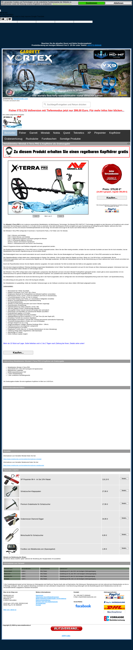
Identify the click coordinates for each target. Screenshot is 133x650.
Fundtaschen (49, 138)
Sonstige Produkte (70, 138)
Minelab (45, 132)
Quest (66, 132)
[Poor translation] (8, 19)
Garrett (33, 132)
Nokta (56, 132)
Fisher (22, 132)
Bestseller (10, 132)
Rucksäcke (32, 138)
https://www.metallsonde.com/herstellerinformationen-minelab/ (22, 459)
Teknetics (79, 132)
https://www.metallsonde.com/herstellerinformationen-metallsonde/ (23, 465)
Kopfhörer (114, 132)
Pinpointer (100, 132)
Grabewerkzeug (13, 138)
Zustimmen (91, 3)
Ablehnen (118, 3)
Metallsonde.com (20, 99)
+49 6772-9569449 (94, 45)
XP (89, 132)
